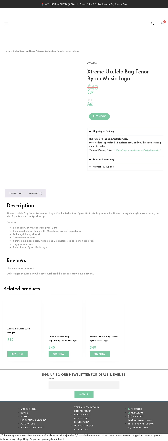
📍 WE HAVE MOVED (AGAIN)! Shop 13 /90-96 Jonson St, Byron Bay (84, 4)
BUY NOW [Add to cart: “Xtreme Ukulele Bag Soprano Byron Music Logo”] (58, 354)
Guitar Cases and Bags (24, 50)
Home (7, 50)
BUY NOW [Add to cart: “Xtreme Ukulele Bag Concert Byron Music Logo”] (99, 354)
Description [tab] (15, 193)
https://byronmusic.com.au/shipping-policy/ (138, 150)
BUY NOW (99, 116)
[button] (6, 24)
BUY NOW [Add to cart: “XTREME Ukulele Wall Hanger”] (17, 354)
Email (52, 378)
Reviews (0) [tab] (35, 193)
